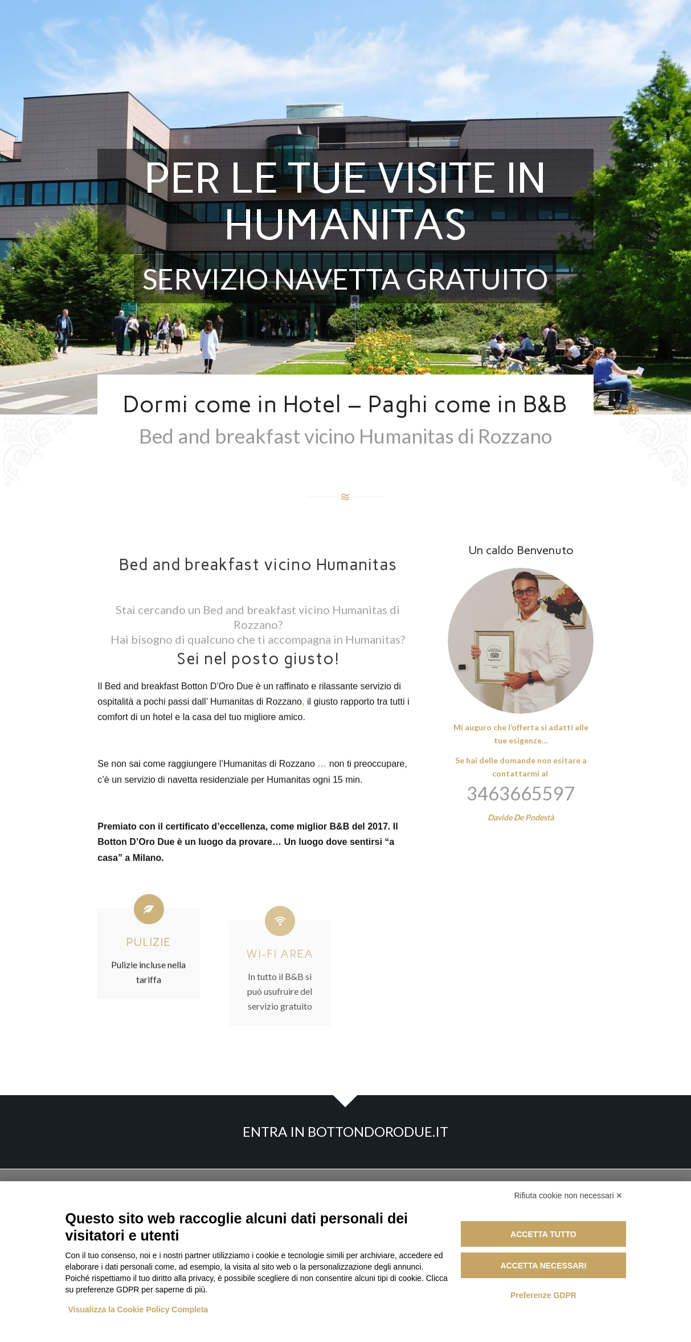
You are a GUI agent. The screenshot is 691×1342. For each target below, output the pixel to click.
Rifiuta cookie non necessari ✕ (568, 1195)
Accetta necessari (543, 1265)
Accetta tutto (543, 1234)
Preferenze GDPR (543, 1295)
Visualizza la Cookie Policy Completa (138, 1309)
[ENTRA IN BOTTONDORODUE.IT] (345, 1132)
